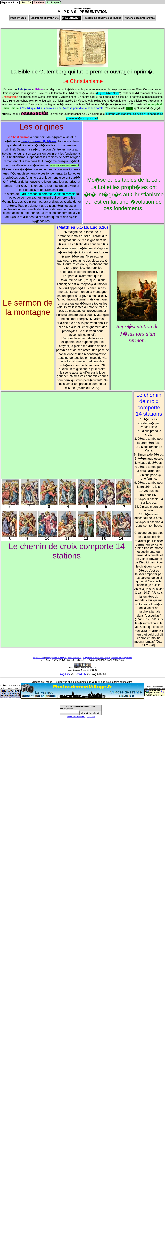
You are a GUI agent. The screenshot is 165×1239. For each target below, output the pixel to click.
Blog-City (64, 674)
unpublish (91, 716)
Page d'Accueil (39, 657)
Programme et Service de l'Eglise (96, 657)
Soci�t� (80, 674)
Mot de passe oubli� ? (76, 716)
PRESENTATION (74, 657)
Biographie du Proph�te (56, 657)
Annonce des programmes (121, 657)
